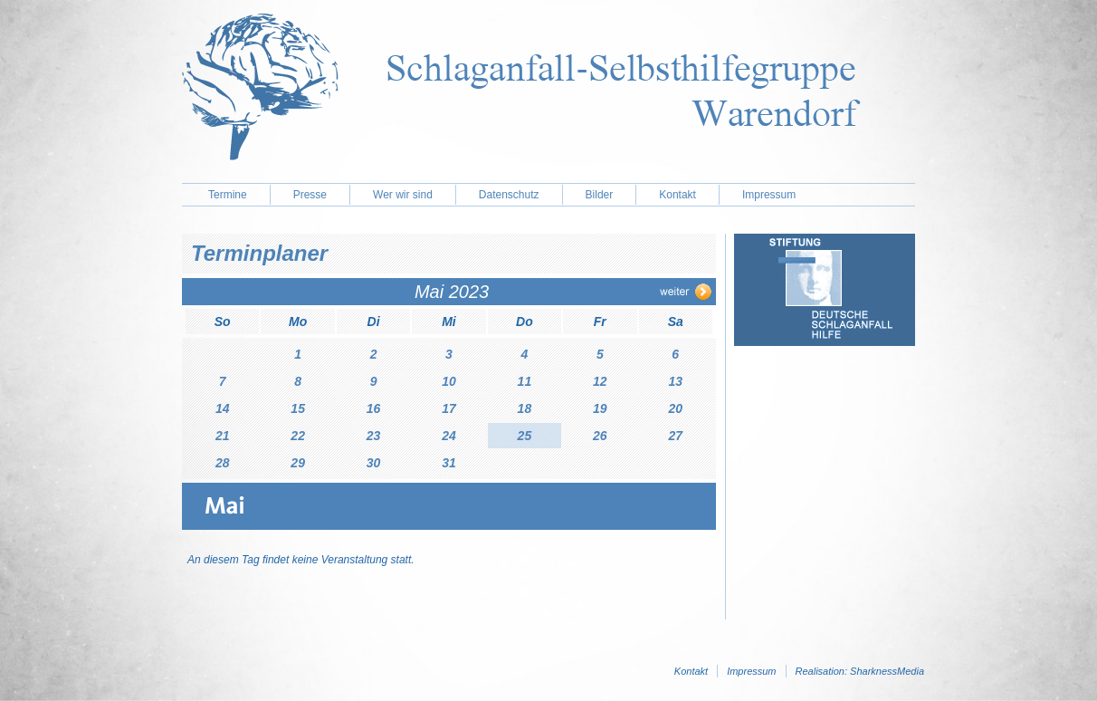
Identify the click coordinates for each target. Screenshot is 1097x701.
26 (600, 435)
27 (675, 435)
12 (600, 381)
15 (298, 408)
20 (675, 408)
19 (600, 408)
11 (525, 381)
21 (222, 435)
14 (222, 408)
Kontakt (677, 194)
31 (449, 463)
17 (449, 408)
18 (525, 408)
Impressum (769, 194)
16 (374, 408)
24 (449, 435)
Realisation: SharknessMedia (860, 671)
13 (675, 381)
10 (449, 381)
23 (374, 435)
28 (222, 463)
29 (298, 463)
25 (525, 435)
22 (298, 435)
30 (374, 463)
